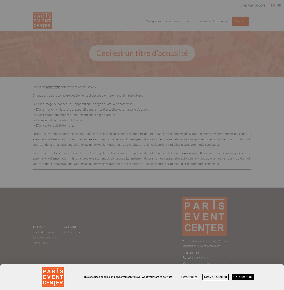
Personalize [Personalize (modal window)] (189, 277)
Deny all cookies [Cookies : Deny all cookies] (215, 277)
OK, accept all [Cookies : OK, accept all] (242, 277)
